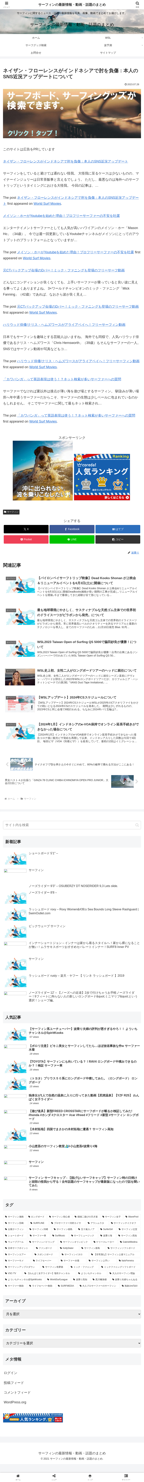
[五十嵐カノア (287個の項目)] (87, 1238)
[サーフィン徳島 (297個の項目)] (64, 1238)
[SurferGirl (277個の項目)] (107, 1238)
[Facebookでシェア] (72, 529)
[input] (72, 826)
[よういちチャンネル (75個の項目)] (91, 1282)
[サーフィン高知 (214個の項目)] (129, 1244)
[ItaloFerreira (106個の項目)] (129, 1269)
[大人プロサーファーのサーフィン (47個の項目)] (98, 1294)
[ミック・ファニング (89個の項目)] (84, 1275)
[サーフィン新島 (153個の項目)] (92, 1257)
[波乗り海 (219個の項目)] (107, 1244)
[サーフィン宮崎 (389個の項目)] (15, 1231)
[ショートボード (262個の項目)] (15, 1244)
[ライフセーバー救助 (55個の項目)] (42, 1294)
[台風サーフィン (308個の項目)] (15, 1238)
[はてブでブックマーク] (117, 529)
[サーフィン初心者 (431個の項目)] (59, 1225)
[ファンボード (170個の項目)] (46, 1257)
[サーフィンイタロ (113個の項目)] (74, 1263)
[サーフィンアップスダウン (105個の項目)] (21, 1275)
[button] (117, 539)
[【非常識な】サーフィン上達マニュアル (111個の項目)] (115, 1263)
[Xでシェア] (26, 529)
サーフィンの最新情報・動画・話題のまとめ (72, 5)
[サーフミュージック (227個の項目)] (84, 1244)
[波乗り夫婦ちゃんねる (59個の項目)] (126, 1288)
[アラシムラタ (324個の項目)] (97, 1231)
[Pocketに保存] (26, 539)
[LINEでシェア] (72, 539)
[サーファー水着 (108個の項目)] (72, 1269)
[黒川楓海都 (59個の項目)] (100, 1288)
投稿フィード (14, 1391)
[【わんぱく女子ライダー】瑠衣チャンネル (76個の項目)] (49, 1282)
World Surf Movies (47, 203)
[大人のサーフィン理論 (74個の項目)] (124, 1282)
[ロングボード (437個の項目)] (37, 1225)
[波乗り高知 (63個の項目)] (80, 1288)
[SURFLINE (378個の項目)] (39, 1231)
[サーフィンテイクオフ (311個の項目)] (125, 1231)
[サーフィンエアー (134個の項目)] (17, 1263)
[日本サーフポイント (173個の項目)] (18, 1257)
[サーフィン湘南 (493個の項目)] (14, 1225)
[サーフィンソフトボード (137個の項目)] (123, 1257)
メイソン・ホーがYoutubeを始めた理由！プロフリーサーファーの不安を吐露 (61, 216)
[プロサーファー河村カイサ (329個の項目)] (67, 1231)
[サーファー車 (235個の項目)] (39, 1244)
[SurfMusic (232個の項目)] (60, 1244)
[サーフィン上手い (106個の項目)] (101, 1269)
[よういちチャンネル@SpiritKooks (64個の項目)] (24, 1288)
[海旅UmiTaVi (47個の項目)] (130, 1294)
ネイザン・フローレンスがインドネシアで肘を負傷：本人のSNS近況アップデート (65, 161)
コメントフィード (17, 1401)
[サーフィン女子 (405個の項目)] (112, 1225)
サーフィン (11, 512)
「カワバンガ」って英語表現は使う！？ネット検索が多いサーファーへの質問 (62, 379)
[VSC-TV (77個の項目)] (12, 1282)
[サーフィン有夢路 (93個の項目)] (54, 1275)
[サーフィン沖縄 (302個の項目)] (39, 1238)
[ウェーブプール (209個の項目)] (15, 1250)
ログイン (10, 1381)
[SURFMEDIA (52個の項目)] (66, 1294)
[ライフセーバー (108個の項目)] (44, 1269)
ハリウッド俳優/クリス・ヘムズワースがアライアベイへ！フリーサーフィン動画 (64, 325)
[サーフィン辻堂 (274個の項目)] (129, 1238)
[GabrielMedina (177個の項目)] (129, 1250)
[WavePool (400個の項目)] (132, 1225)
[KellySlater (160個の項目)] (68, 1257)
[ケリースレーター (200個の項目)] (105, 1250)
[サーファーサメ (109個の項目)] (17, 1269)
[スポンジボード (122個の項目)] (46, 1263)
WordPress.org (15, 1411)
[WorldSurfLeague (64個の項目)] (58, 1288)
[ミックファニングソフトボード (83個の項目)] (120, 1275)
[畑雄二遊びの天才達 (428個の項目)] (86, 1225)
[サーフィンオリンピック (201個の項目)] (74, 1250)
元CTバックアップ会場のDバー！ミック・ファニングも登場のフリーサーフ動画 (64, 270)
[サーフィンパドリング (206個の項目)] (43, 1250)
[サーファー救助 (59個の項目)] (15, 1294)
